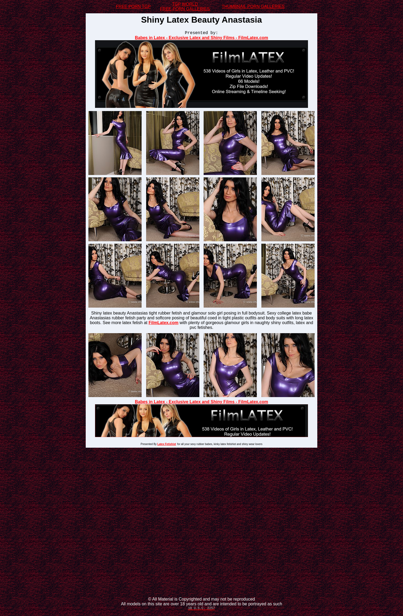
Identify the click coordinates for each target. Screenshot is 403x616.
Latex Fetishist (166, 444)
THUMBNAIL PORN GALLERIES (253, 6)
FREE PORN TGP (133, 6)
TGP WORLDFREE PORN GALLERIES (185, 6)
